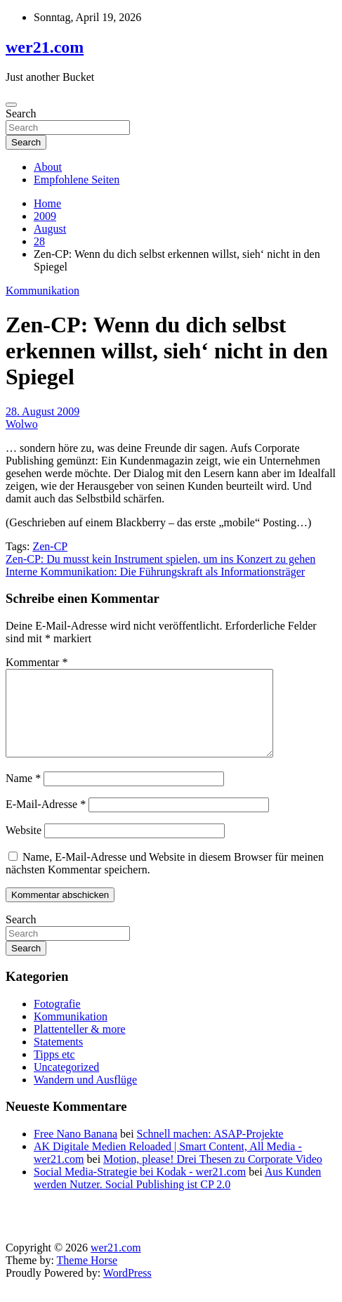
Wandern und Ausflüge (85, 1096)
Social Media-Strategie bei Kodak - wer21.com (140, 1188)
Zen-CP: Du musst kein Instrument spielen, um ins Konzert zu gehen (160, 559)
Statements (58, 1059)
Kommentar (36, 662)
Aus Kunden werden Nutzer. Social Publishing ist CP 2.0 (177, 1195)
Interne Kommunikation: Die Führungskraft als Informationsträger (155, 572)
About (48, 167)
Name (23, 795)
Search (21, 113)
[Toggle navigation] (11, 105)
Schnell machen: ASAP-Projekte (210, 1151)
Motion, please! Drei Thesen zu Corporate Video (212, 1176)
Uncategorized (66, 1084)
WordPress (127, 1290)
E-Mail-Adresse (46, 821)
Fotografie (57, 1021)
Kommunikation (42, 291)
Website (23, 847)
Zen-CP (49, 546)
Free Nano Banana (75, 1151)
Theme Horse (87, 1277)
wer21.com (45, 47)
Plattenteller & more (80, 1046)
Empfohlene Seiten (76, 179)
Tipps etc (54, 1071)
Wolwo (22, 424)
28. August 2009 (42, 411)
